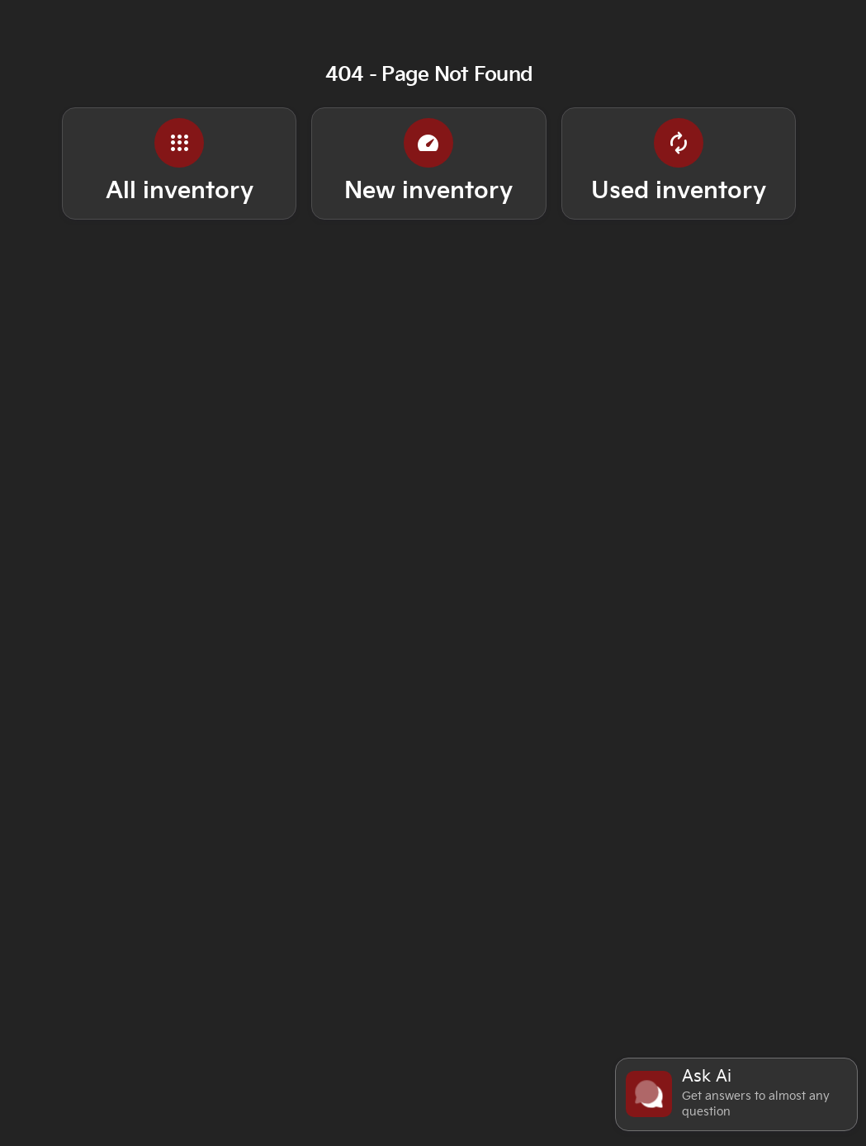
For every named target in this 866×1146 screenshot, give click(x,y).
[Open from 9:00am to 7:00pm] (457, 12)
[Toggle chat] (736, 1094)
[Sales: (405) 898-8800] (303, 12)
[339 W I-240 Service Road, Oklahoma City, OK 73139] (671, 12)
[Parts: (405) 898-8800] (187, 12)
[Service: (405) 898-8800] (66, 12)
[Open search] (763, 54)
